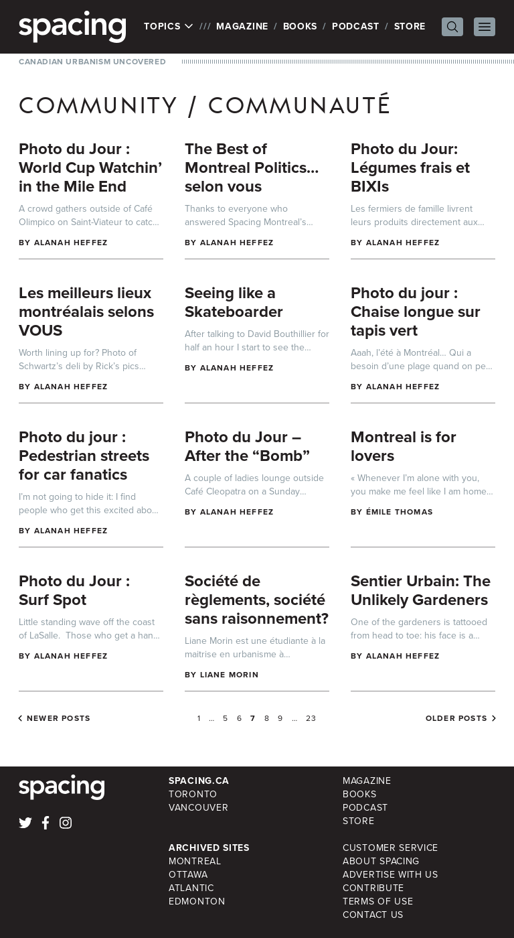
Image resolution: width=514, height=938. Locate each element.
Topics (169, 27)
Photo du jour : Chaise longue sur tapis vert (416, 311)
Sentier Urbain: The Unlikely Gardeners (421, 590)
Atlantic (191, 888)
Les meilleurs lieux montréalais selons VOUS (86, 311)
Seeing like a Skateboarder (234, 302)
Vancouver (198, 808)
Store (410, 26)
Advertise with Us (390, 875)
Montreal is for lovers (403, 446)
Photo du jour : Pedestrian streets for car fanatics (84, 455)
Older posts (456, 718)
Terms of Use (378, 901)
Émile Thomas (399, 512)
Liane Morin (229, 675)
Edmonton (197, 901)
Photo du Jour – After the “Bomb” (247, 446)
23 (311, 718)
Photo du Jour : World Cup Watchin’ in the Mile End (90, 167)
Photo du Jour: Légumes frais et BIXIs (410, 167)
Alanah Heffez (71, 243)
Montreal (195, 861)
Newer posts (58, 718)
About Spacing (381, 861)
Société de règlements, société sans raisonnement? (257, 599)
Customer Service (390, 848)
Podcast (355, 26)
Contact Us (373, 915)
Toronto (193, 794)
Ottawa (188, 875)
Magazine (242, 26)
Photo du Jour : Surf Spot (74, 590)
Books (300, 26)
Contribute (373, 888)
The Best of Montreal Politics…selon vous (252, 167)
